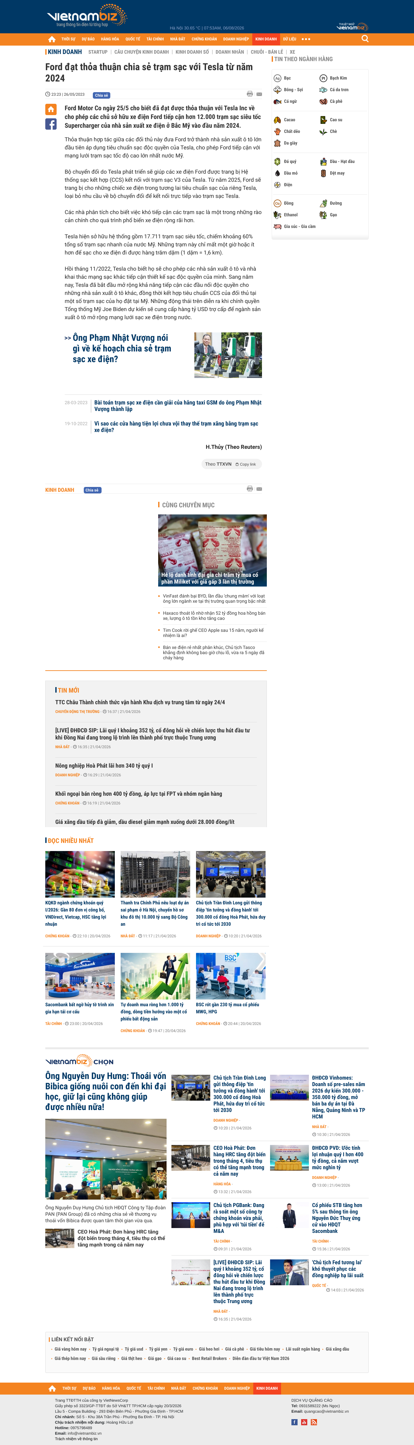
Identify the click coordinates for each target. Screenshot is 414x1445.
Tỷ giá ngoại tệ (106, 1349)
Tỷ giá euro (183, 1349)
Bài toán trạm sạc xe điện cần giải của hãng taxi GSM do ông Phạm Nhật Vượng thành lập (178, 406)
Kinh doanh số (192, 52)
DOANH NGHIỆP (236, 39)
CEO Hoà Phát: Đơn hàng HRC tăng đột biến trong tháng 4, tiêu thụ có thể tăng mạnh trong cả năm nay (121, 1238)
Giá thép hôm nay (70, 1358)
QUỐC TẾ (132, 39)
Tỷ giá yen (158, 1349)
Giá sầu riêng (103, 1358)
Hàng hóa (222, 1184)
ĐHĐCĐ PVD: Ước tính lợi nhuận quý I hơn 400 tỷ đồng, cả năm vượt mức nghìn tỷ (338, 1158)
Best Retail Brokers (209, 1358)
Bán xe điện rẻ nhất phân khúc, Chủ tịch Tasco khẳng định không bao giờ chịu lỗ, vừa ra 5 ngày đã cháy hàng (213, 653)
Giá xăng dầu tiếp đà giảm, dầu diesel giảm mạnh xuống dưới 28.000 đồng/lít (144, 822)
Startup (97, 52)
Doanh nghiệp (67, 775)
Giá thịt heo (131, 1358)
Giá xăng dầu (337, 1349)
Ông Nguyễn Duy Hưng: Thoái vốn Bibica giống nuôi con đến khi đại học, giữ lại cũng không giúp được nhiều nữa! (105, 1091)
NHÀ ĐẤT (177, 39)
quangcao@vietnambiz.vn (326, 1411)
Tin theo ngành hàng (303, 59)
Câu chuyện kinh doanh (141, 52)
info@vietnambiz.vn (85, 1433)
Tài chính (53, 1023)
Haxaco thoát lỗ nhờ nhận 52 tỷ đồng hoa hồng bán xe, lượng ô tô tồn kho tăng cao (214, 616)
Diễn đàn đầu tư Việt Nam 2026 (261, 1358)
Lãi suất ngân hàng (303, 1349)
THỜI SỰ (68, 39)
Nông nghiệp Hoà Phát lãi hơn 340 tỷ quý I (104, 765)
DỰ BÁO (88, 39)
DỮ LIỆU (289, 39)
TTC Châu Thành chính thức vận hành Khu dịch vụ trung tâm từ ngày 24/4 (140, 702)
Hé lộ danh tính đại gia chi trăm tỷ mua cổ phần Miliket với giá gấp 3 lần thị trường (209, 578)
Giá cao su (177, 1358)
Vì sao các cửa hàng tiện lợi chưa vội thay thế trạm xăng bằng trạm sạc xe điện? (176, 427)
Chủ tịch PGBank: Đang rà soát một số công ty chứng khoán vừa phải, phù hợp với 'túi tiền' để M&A (238, 1218)
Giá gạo (154, 1358)
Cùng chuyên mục (188, 505)
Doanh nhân (230, 52)
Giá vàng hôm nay (71, 1349)
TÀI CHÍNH (155, 39)
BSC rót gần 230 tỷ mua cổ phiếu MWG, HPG (227, 1008)
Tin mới (68, 690)
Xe (292, 52)
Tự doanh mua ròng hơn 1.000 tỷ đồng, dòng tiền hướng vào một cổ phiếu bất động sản (154, 1012)
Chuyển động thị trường (77, 711)
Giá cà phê (234, 1349)
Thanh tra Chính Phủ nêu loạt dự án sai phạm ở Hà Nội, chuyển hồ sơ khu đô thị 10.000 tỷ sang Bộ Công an (155, 913)
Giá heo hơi (209, 1349)
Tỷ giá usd (134, 1349)
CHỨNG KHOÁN (204, 39)
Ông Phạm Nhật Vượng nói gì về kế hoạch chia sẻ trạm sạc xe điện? (122, 348)
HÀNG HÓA (110, 39)
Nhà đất (62, 747)
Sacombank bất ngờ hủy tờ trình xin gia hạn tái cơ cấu (79, 1008)
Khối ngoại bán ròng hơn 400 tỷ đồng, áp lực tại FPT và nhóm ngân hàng (138, 794)
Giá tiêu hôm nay (265, 1349)
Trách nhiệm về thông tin (76, 1439)
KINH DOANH (266, 39)
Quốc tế (319, 1285)
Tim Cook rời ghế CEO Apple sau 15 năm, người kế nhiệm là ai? (213, 633)
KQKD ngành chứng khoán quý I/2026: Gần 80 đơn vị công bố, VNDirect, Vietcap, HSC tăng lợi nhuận (75, 913)
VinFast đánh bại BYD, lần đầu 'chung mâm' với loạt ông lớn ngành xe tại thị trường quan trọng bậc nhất (214, 599)
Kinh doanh (65, 52)
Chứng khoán (67, 803)
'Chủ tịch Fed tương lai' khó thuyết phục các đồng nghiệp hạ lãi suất (338, 1269)
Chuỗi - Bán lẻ (267, 52)
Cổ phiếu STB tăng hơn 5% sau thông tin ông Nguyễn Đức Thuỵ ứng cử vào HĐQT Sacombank (337, 1218)
